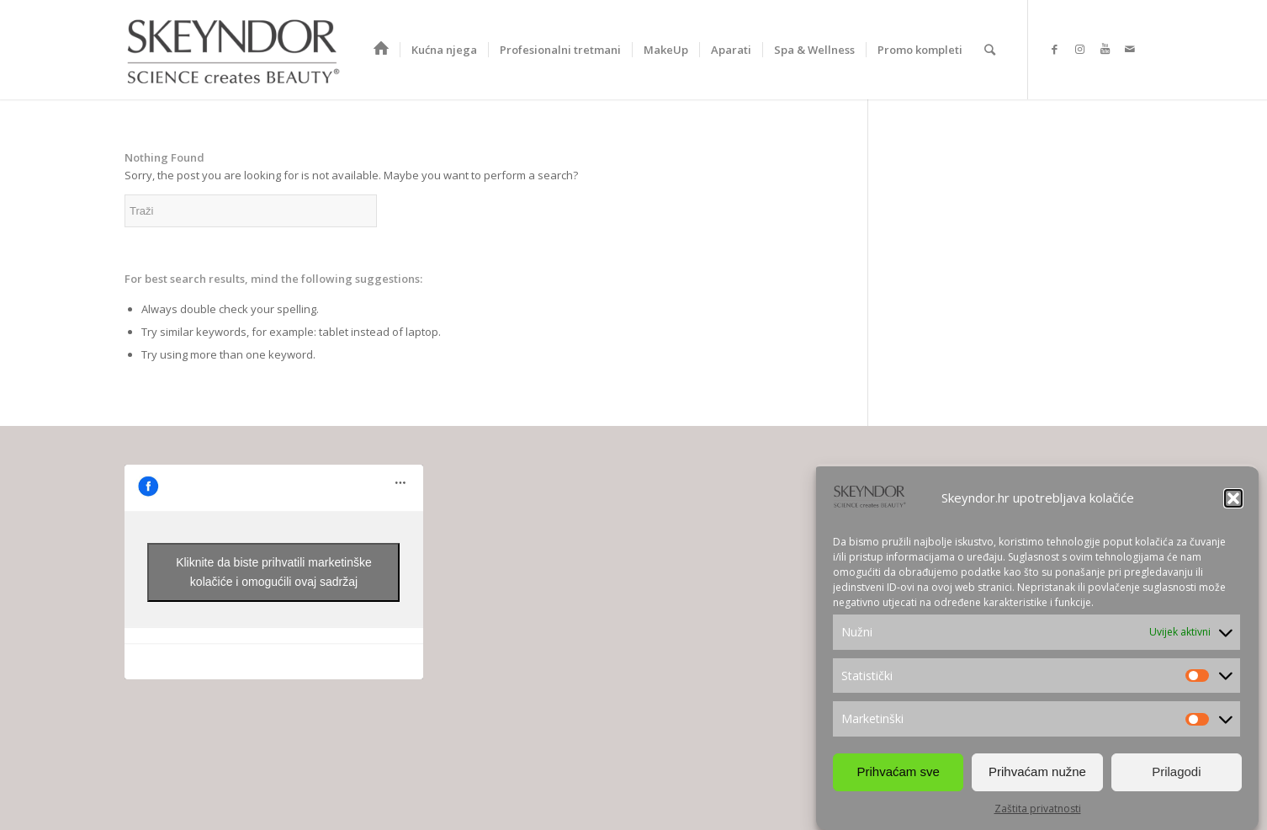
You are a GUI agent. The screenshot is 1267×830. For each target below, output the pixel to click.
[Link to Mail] (1129, 48)
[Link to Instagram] (1079, 48)
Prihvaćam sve (897, 771)
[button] (1233, 498)
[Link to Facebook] (1054, 48)
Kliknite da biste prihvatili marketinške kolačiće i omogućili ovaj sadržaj (274, 572)
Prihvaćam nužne (1037, 771)
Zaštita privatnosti (1037, 808)
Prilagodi (1176, 771)
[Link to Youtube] (1104, 48)
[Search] (989, 49)
